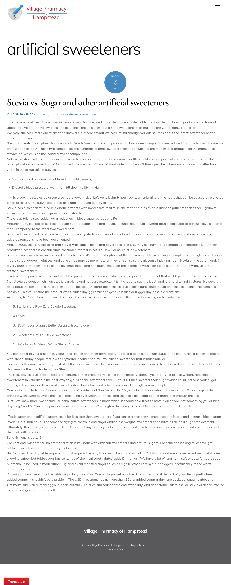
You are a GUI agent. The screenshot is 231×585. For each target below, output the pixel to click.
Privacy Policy (115, 549)
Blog (43, 114)
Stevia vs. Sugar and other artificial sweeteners (87, 102)
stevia (84, 114)
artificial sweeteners (65, 114)
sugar (93, 114)
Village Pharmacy (21, 114)
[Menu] (218, 5)
